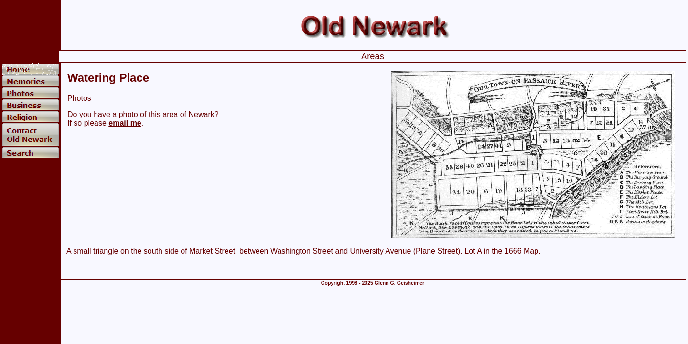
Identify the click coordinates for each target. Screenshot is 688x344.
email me (124, 123)
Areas (372, 56)
